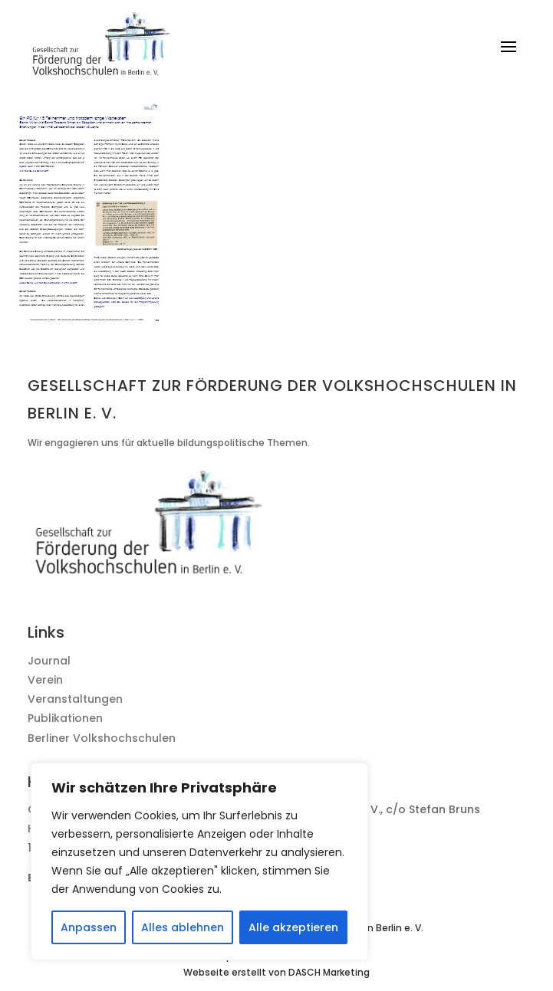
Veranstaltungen (75, 699)
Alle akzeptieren (293, 927)
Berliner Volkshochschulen (102, 738)
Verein (45, 679)
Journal (49, 660)
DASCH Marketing (329, 972)
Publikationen (65, 718)
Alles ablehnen (182, 927)
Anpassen (89, 927)
